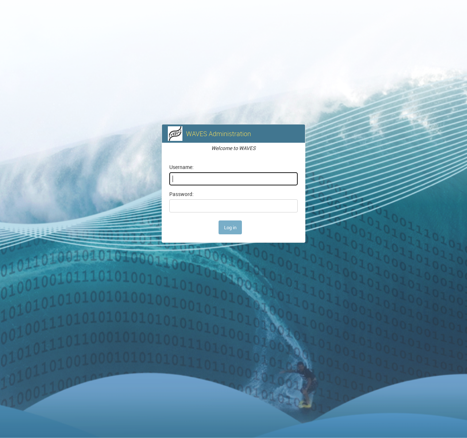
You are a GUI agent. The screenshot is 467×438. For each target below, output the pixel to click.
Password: (181, 194)
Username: (181, 167)
